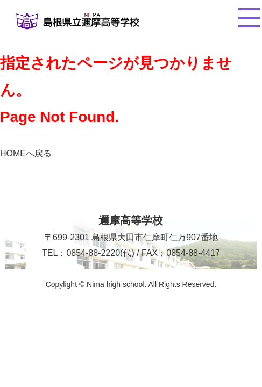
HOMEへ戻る (26, 153)
